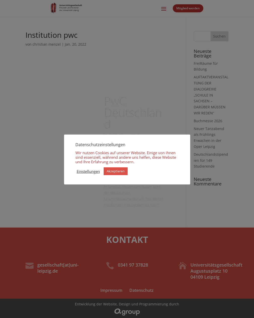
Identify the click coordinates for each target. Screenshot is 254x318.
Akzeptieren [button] (116, 171)
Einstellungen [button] (88, 171)
